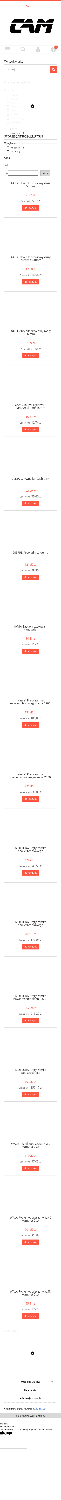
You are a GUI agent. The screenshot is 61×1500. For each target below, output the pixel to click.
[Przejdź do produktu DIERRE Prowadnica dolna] (30, 533)
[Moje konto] (38, 49)
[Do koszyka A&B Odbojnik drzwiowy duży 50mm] (30, 208)
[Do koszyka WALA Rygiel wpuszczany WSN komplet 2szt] (30, 1316)
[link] (11, 94)
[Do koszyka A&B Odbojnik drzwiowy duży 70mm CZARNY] (30, 281)
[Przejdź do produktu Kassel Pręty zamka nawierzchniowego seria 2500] (30, 755)
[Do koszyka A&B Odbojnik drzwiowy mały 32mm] (30, 355)
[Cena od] (23, 164)
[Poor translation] (8, 1433)
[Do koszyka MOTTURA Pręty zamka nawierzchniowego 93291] (30, 1020)
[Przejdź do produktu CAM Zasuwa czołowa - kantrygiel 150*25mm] (30, 385)
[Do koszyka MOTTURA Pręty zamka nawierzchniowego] (30, 873)
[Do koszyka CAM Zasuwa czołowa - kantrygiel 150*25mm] (30, 429)
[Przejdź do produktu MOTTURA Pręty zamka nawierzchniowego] (30, 828)
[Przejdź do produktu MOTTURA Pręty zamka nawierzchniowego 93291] (30, 976)
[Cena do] (23, 173)
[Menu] (7, 49)
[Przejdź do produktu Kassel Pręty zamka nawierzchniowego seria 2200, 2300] (30, 681)
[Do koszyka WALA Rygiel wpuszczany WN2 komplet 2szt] (30, 1242)
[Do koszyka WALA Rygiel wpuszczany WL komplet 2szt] (30, 1168)
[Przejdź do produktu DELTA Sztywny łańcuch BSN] (30, 459)
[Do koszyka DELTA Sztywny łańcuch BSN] (30, 503)
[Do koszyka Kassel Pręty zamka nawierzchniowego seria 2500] (30, 799)
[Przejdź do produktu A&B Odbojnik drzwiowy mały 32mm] (30, 311)
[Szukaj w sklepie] (28, 69)
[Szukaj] (23, 49)
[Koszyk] (53, 49)
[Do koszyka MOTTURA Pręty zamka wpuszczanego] (30, 1094)
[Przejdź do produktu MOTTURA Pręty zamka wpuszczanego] (30, 1050)
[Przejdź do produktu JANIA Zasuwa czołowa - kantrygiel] (30, 607)
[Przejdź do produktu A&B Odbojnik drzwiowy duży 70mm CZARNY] (30, 237)
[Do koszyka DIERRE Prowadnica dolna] (30, 577)
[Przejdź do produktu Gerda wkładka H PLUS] (30, 1369)
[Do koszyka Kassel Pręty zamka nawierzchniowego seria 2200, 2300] (30, 725)
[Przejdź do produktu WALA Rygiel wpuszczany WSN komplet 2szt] (30, 1272)
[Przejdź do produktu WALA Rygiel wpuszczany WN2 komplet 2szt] (30, 1198)
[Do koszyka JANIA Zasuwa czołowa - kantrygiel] (30, 651)
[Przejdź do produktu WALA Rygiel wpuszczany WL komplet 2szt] (30, 1124)
